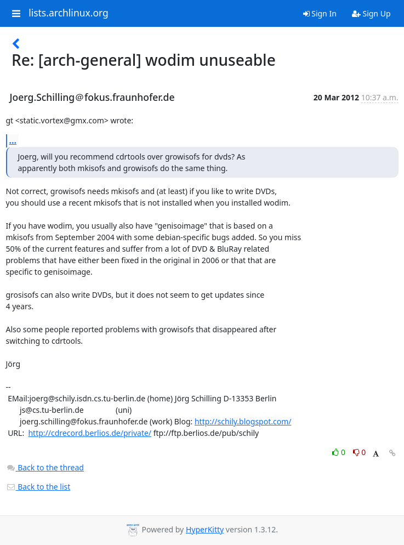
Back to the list (38, 486)
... (13, 140)
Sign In (320, 13)
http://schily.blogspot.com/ (243, 421)
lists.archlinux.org (69, 13)
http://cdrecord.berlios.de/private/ (89, 433)
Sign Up (371, 13)
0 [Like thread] (339, 452)
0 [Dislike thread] (359, 452)
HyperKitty (205, 529)
